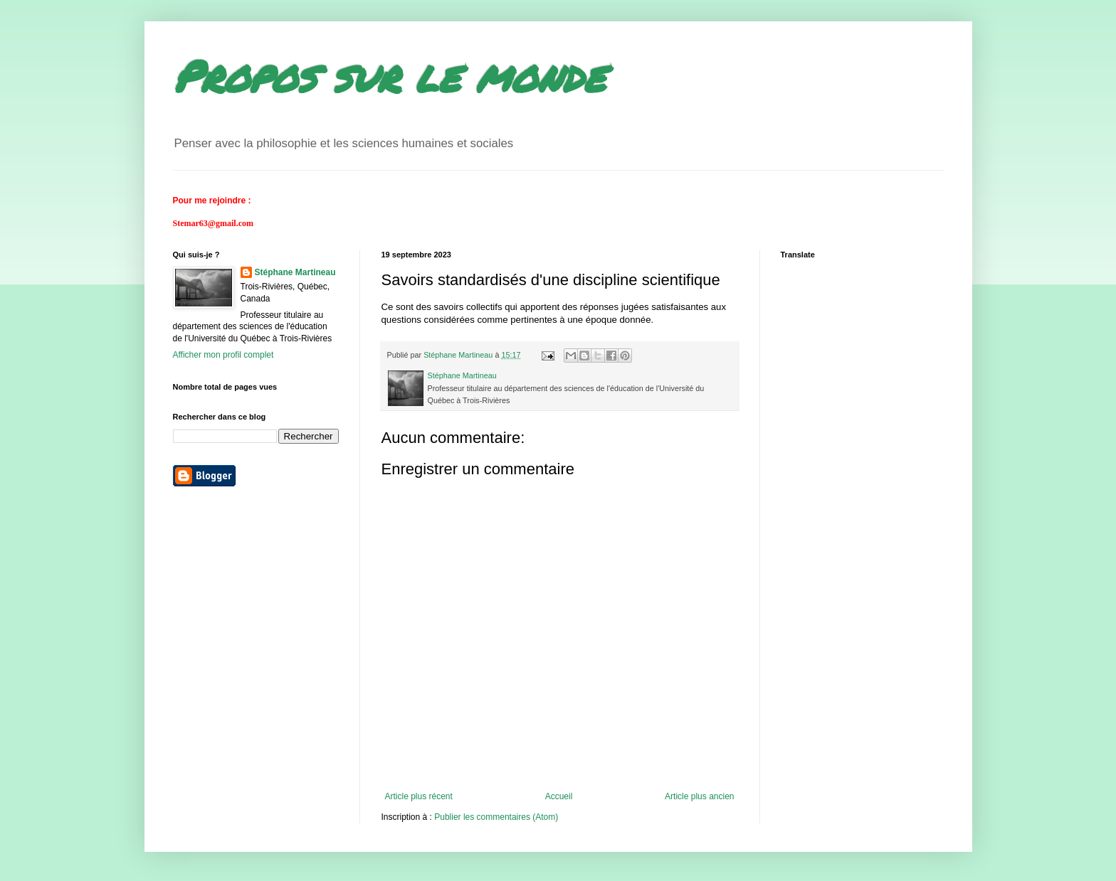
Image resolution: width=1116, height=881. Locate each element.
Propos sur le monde (389, 75)
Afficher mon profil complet (223, 355)
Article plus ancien (699, 796)
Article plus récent (419, 796)
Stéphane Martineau (295, 272)
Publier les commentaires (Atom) (496, 817)
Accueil (559, 796)
